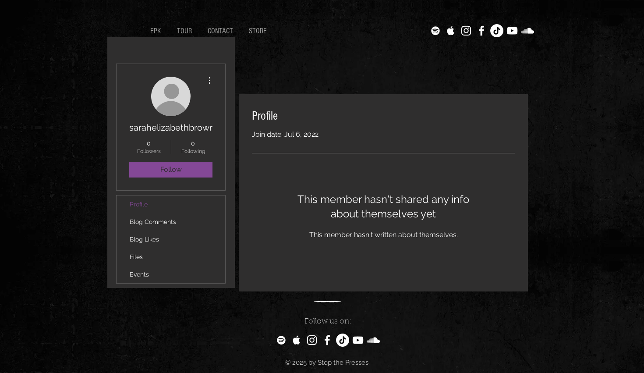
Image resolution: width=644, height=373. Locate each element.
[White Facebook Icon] (481, 30)
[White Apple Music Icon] (450, 30)
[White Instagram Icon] (466, 30)
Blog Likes (144, 239)
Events (139, 274)
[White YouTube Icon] (512, 30)
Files (136, 256)
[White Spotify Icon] (435, 30)
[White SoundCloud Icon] (527, 30)
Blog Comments (153, 221)
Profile (139, 204)
